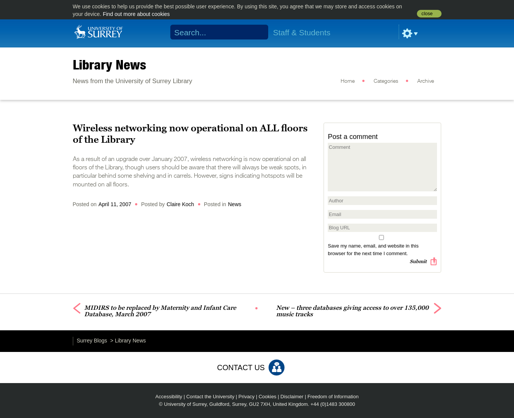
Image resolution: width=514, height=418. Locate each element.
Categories (386, 81)
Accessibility (169, 396)
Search (257, 32)
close (426, 13)
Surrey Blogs (92, 341)
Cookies (268, 396)
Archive (425, 81)
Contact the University (210, 396)
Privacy (247, 396)
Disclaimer (291, 396)
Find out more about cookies (136, 14)
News (234, 204)
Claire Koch (180, 204)
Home (348, 81)
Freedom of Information (332, 396)
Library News (109, 65)
